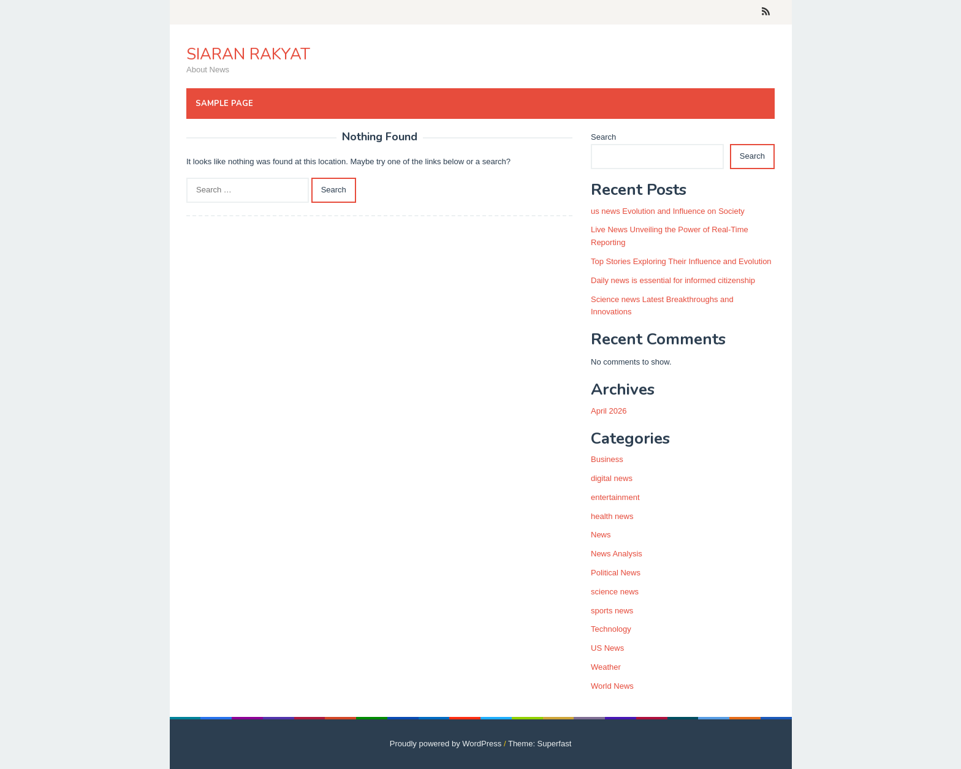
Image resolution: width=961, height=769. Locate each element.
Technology (611, 629)
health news (612, 516)
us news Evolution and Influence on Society (668, 211)
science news (615, 591)
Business (607, 459)
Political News (615, 572)
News (601, 534)
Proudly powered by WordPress (446, 743)
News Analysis (616, 553)
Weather (606, 667)
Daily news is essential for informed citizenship (673, 280)
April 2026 (609, 410)
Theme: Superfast (539, 743)
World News (612, 686)
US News (607, 648)
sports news (612, 610)
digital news (611, 478)
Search (603, 137)
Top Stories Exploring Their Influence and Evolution (681, 261)
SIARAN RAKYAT (248, 54)
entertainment (615, 497)
